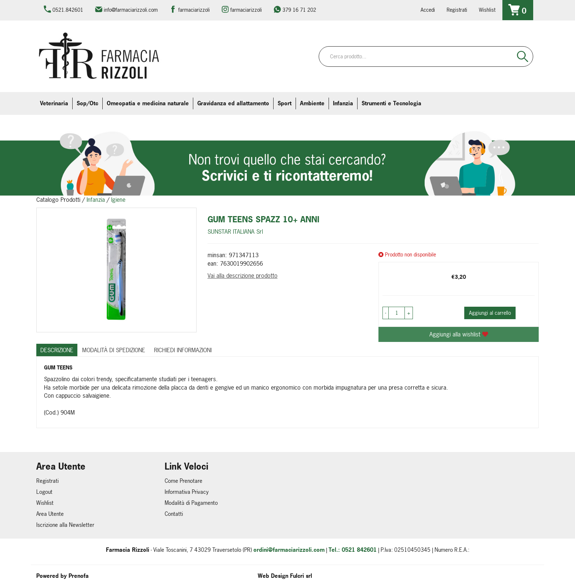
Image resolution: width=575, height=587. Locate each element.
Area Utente (50, 514)
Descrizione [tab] (56, 350)
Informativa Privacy (187, 492)
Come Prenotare (183, 481)
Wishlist (487, 9)
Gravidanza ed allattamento (233, 103)
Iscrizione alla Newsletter (65, 525)
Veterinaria (54, 103)
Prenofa (79, 576)
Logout (44, 492)
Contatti (174, 514)
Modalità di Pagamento (191, 503)
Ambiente (312, 103)
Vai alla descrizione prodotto (243, 275)
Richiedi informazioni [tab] (183, 350)
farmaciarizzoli (194, 9)
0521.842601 (67, 9)
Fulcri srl (301, 576)
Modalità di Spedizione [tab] (113, 350)
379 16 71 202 (299, 9)
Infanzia (343, 103)
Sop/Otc (87, 103)
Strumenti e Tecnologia (391, 103)
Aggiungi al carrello (490, 312)
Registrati (457, 9)
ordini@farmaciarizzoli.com (289, 550)
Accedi (428, 9)
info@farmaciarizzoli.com (131, 9)
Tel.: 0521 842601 (353, 550)
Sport (285, 103)
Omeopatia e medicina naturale (148, 103)
